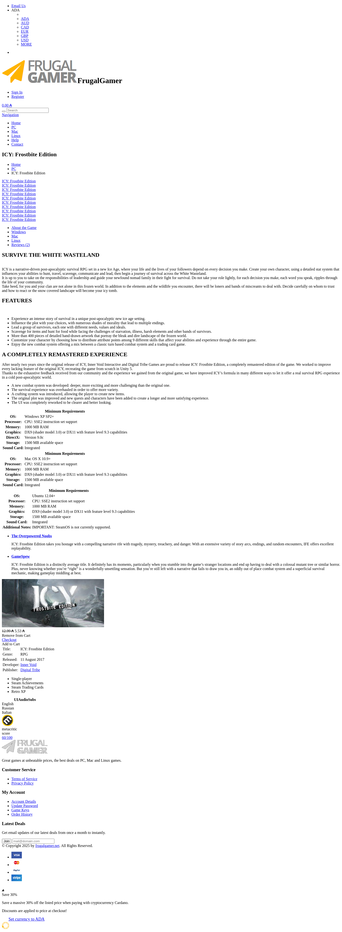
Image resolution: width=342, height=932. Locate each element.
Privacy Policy (22, 783)
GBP (24, 36)
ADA (25, 19)
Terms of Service (24, 779)
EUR (24, 31)
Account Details (23, 801)
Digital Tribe (30, 670)
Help (15, 140)
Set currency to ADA (26, 919)
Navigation (10, 115)
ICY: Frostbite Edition (19, 181)
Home (16, 123)
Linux (15, 136)
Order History (22, 814)
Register (17, 97)
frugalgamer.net (47, 846)
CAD (25, 27)
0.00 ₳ (7, 105)
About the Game (24, 228)
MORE (26, 44)
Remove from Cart (16, 635)
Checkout (9, 640)
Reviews (20, 245)
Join (7, 841)
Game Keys (20, 810)
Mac (14, 131)
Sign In (17, 92)
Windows (18, 232)
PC (13, 127)
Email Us (18, 6)
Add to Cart (11, 644)
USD (24, 40)
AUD (25, 23)
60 (7, 738)
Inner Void (28, 665)
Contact (17, 144)
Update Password (24, 806)
